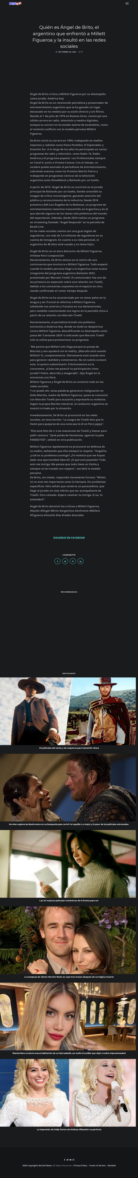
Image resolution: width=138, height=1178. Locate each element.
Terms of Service (97, 1165)
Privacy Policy (80, 1165)
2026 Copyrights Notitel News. (37, 1165)
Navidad (112, 1165)
